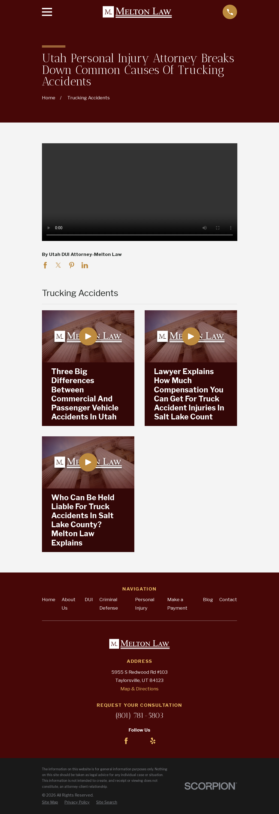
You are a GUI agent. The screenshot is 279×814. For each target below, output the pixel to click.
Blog (208, 599)
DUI (89, 599)
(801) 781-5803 (139, 715)
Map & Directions (139, 688)
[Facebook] (126, 741)
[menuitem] (50, 802)
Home (48, 599)
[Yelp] (153, 741)
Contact (228, 599)
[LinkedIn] (139, 741)
